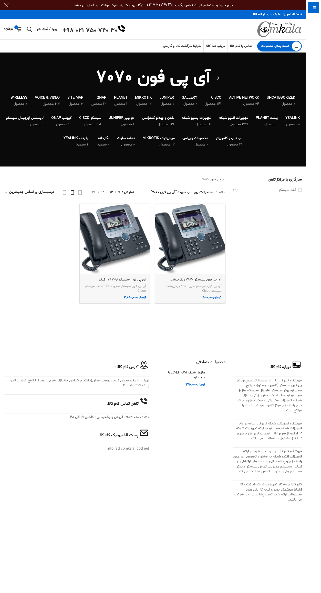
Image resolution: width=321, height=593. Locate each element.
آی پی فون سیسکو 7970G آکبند (122, 279)
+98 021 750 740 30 (90, 30)
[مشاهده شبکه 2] (80, 192)
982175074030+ (136, 417)
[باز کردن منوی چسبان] (279, 46)
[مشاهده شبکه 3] (72, 192)
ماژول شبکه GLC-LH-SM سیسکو (186, 375)
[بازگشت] (216, 78)
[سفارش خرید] (29, 192)
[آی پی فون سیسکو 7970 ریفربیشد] (190, 239)
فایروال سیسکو (259, 390)
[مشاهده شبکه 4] (64, 192)
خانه (222, 192)
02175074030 (160, 5)
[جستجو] (29, 29)
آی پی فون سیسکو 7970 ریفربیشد (196, 279)
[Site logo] (279, 29)
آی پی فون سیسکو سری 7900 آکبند (121, 286)
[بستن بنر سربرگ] (6, 5)
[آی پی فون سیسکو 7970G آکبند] (115, 239)
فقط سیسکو (287, 190)
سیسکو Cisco (211, 291)
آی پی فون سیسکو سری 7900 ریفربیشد (194, 286)
